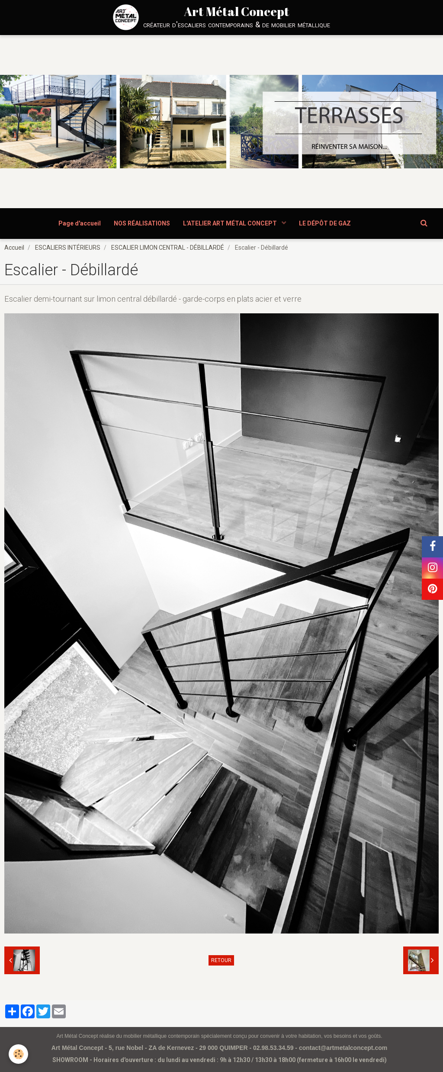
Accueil (14, 247)
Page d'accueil (79, 223)
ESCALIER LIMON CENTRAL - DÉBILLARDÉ (167, 247)
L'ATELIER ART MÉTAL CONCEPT (230, 223)
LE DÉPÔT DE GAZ (325, 223)
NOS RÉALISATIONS (142, 223)
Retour (221, 960)
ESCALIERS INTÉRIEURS (67, 247)
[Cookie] (18, 1054)
